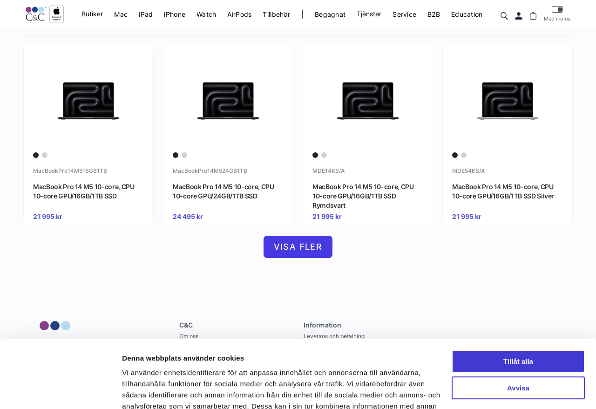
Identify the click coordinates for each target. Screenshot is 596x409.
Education (467, 14)
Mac (121, 14)
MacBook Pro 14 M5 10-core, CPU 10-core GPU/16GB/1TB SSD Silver (503, 191)
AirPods (239, 14)
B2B (433, 14)
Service (404, 14)
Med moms (557, 14)
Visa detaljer (142, 391)
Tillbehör (276, 14)
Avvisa (518, 324)
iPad (146, 14)
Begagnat (330, 14)
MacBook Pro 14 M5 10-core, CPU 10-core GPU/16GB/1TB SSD (84, 191)
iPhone (174, 14)
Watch (206, 14)
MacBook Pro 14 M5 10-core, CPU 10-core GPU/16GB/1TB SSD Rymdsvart (363, 196)
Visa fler (298, 247)
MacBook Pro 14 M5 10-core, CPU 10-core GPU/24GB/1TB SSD (223, 191)
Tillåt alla (518, 298)
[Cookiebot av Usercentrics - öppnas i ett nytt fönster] (60, 391)
